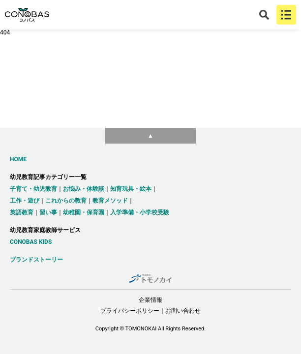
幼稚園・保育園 (83, 212)
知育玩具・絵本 (130, 188)
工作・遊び (24, 200)
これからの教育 (66, 200)
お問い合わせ (183, 310)
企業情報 (150, 299)
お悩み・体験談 (83, 188)
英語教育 (21, 212)
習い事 (48, 212)
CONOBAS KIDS (31, 241)
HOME (18, 159)
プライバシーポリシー (129, 310)
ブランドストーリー (36, 259)
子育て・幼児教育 (33, 188)
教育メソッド (110, 200)
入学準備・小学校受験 (139, 212)
